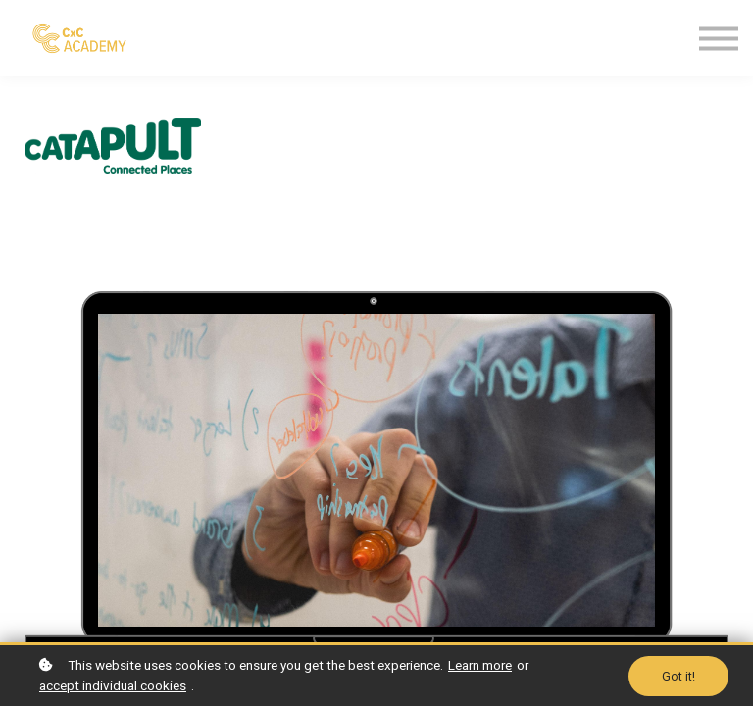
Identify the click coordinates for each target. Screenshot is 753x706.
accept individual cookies (112, 685)
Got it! (678, 676)
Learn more (480, 665)
